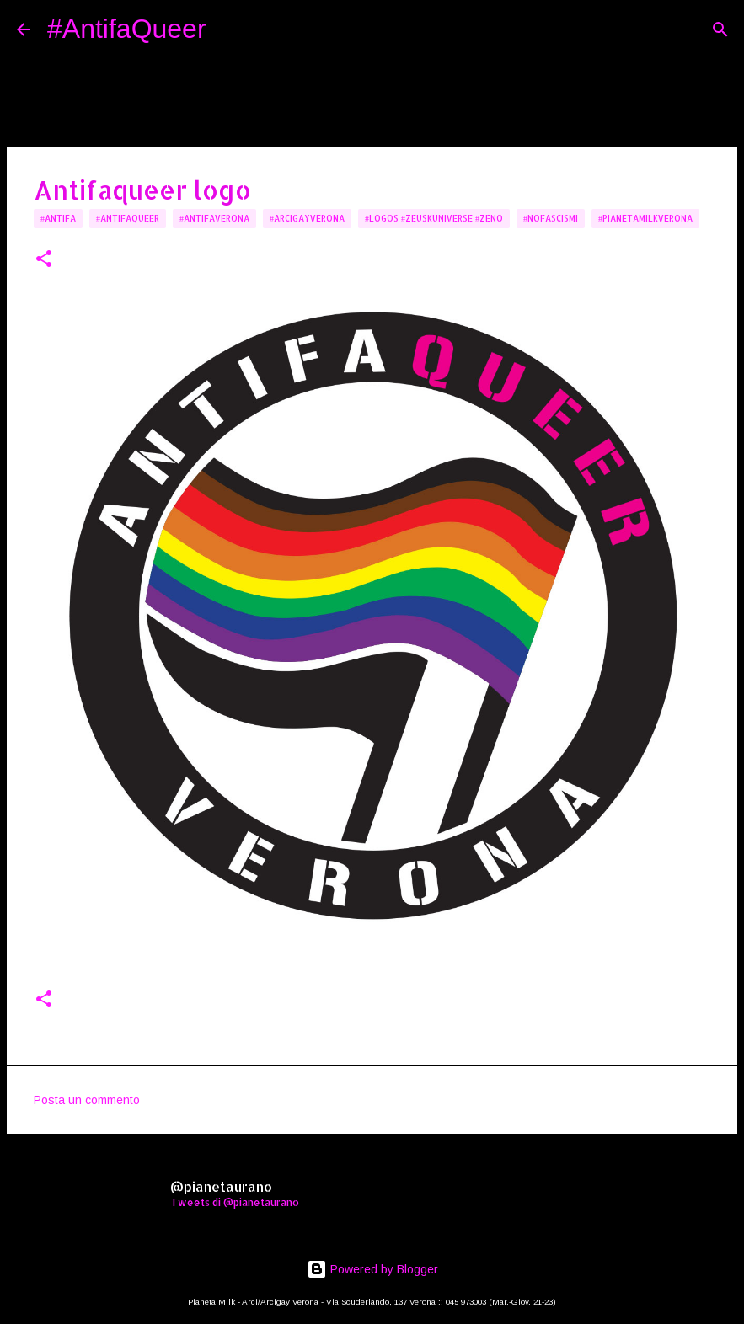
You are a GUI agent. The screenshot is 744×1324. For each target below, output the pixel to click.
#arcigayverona (307, 218)
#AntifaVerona (214, 218)
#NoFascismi (550, 218)
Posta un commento (87, 1100)
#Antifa (58, 218)
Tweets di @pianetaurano (234, 1202)
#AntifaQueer (126, 28)
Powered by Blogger (372, 1269)
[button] (44, 259)
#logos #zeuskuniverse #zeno (434, 218)
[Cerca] (230, 29)
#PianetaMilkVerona (645, 218)
